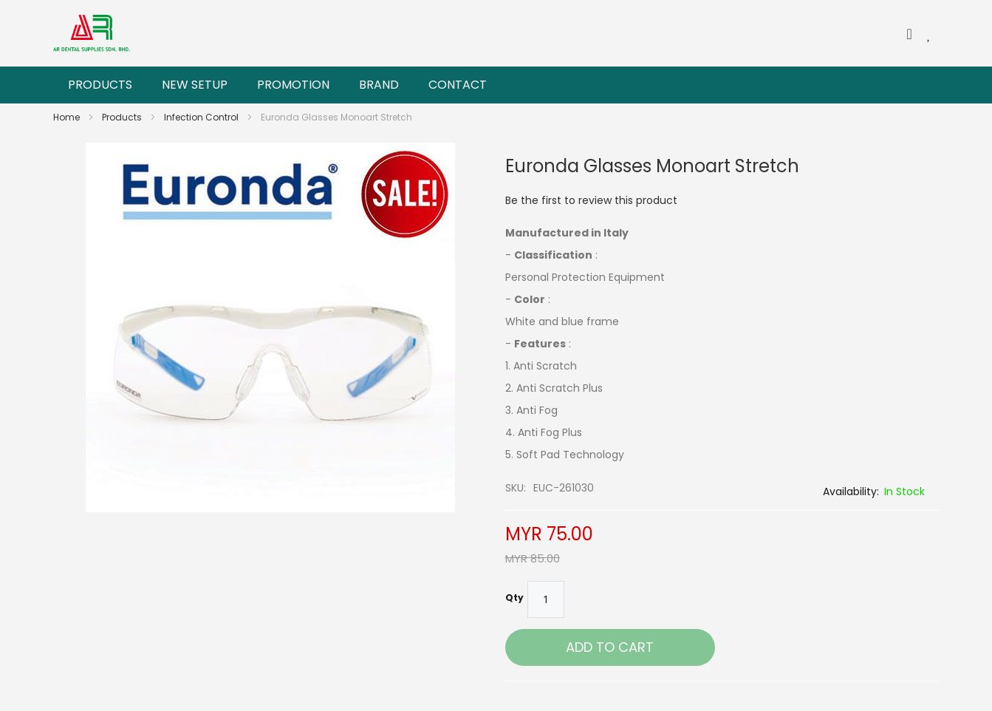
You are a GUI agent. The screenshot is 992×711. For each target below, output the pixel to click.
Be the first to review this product (591, 200)
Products (123, 117)
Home (67, 117)
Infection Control (202, 117)
